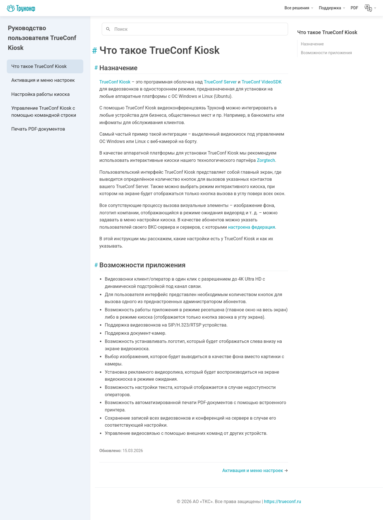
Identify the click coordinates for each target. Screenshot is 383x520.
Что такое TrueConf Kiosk (39, 66)
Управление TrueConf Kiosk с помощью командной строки (43, 111)
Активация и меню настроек (43, 80)
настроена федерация (251, 227)
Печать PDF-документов (38, 129)
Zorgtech (266, 160)
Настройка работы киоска (40, 94)
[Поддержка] (332, 8)
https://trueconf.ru (282, 501)
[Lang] (370, 8)
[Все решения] (298, 8)
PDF (355, 9)
